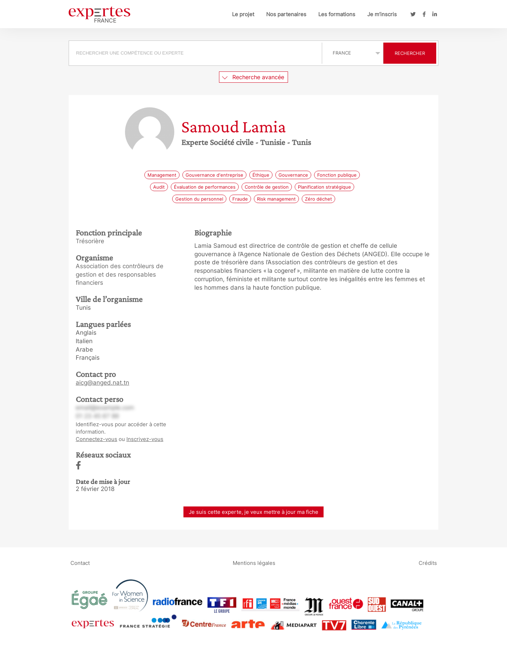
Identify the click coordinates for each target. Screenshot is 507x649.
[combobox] (196, 53)
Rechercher (410, 53)
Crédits (428, 563)
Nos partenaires (286, 14)
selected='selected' (352, 53)
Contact (80, 563)
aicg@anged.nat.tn (102, 382)
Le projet (243, 14)
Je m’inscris (382, 14)
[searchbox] (195, 53)
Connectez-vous (96, 439)
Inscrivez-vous (144, 439)
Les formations (336, 14)
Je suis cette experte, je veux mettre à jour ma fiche (253, 512)
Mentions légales (254, 563)
